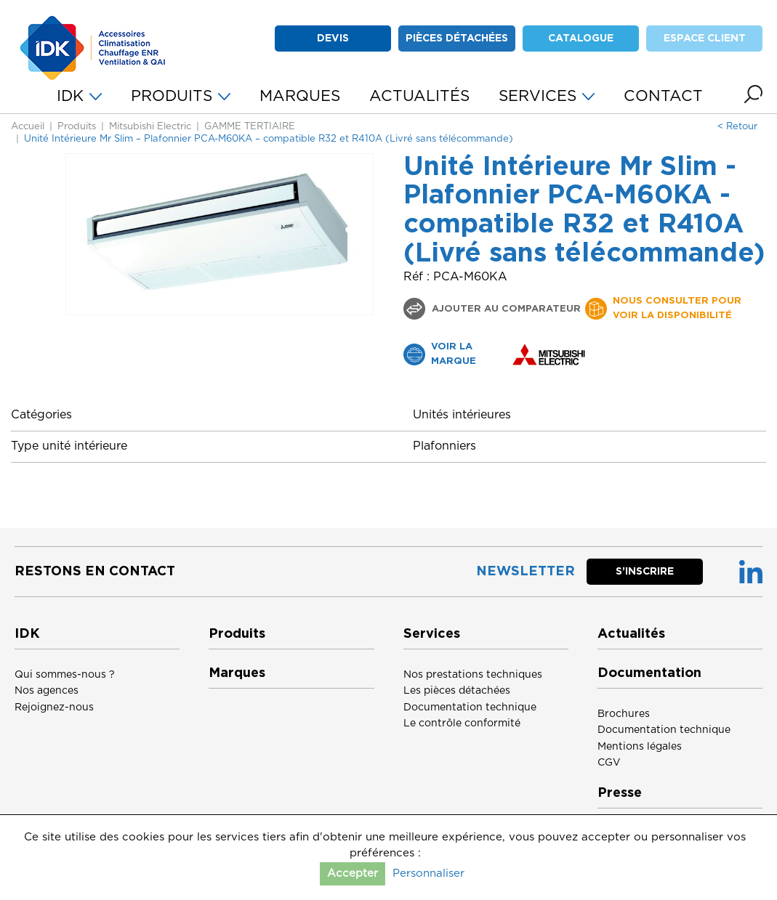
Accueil (27, 126)
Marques (237, 673)
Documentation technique (469, 707)
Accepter (352, 873)
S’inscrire (645, 572)
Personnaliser (428, 873)
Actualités (631, 634)
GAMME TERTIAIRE (249, 126)
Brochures (623, 714)
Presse (619, 793)
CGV (609, 763)
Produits (76, 126)
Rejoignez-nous (54, 707)
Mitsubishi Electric (150, 126)
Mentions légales (639, 747)
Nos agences (46, 691)
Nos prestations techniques (472, 675)
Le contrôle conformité (461, 723)
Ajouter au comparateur (505, 309)
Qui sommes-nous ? (65, 675)
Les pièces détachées (456, 691)
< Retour (737, 126)
